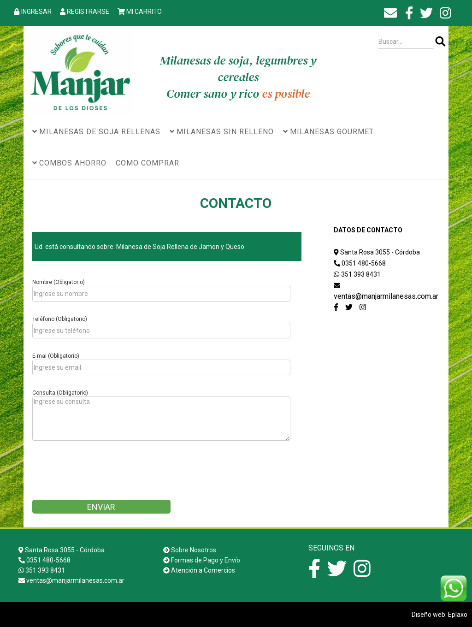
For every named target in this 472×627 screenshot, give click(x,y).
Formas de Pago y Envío (205, 560)
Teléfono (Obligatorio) (59, 319)
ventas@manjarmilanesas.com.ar (386, 296)
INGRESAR (36, 11)
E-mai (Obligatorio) (55, 356)
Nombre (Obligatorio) (58, 282)
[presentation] (102, 473)
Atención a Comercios (203, 570)
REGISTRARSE (88, 11)
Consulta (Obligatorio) (60, 393)
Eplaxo (457, 614)
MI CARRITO (144, 11)
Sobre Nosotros (193, 550)
